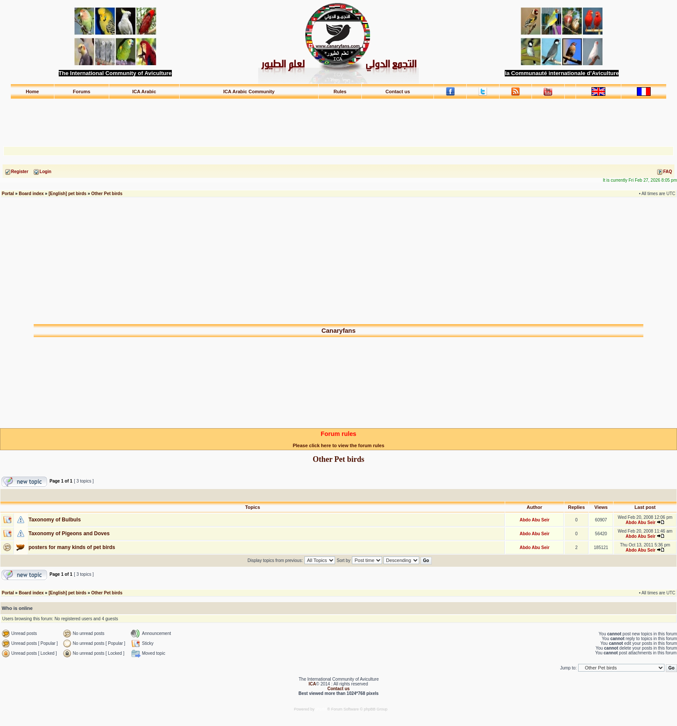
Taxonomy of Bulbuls (54, 520)
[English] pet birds (67, 193)
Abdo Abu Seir (534, 520)
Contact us (398, 91)
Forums (81, 91)
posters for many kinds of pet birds (71, 547)
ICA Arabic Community (249, 91)
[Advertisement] (338, 118)
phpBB (321, 709)
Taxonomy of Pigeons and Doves (69, 533)
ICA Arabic (144, 91)
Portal (8, 193)
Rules (340, 91)
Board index (31, 193)
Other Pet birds (106, 193)
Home (32, 91)
